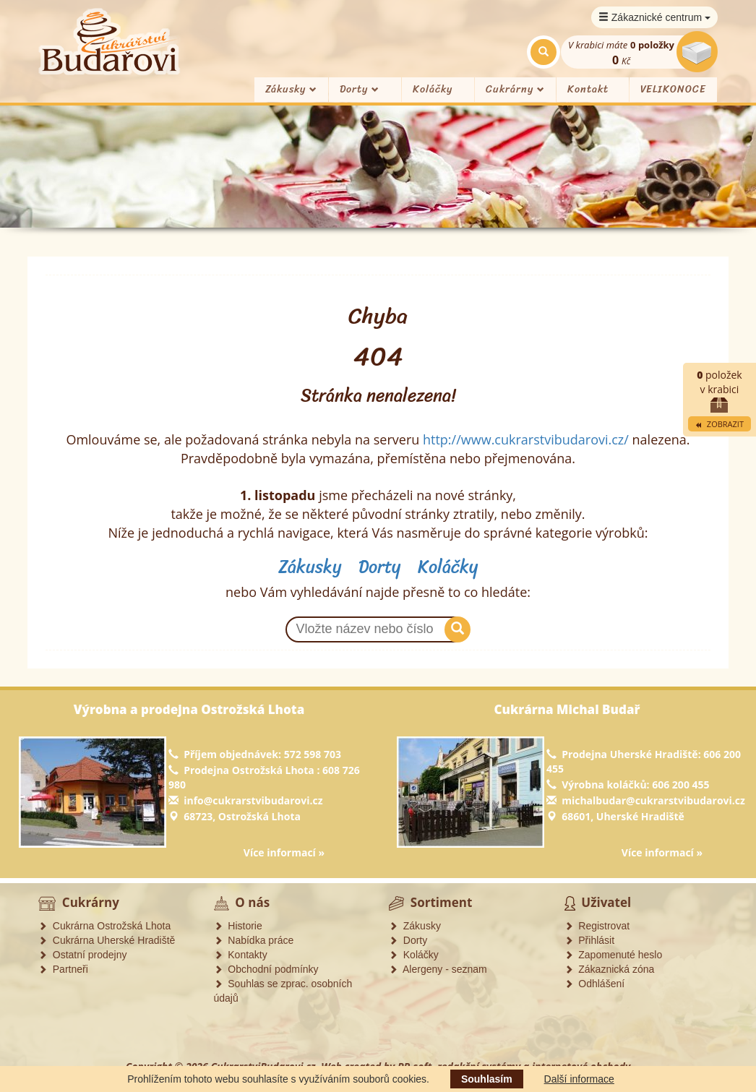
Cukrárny (515, 89)
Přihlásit (589, 940)
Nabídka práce (254, 940)
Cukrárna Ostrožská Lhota (104, 926)
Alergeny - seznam (438, 969)
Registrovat (597, 926)
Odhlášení (594, 983)
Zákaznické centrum (654, 17)
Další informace (579, 1079)
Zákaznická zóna (609, 969)
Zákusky (291, 89)
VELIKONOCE (673, 89)
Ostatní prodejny (82, 954)
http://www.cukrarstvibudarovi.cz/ (526, 439)
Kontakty (240, 954)
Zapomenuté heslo (613, 954)
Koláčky (432, 89)
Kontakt (588, 89)
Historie (238, 926)
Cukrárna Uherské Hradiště (106, 940)
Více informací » (284, 852)
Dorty (359, 89)
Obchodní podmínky (266, 969)
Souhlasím (486, 1079)
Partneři (63, 969)
